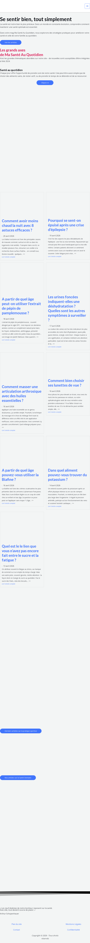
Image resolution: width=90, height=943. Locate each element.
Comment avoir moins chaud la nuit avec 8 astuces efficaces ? (20, 225)
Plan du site (17, 924)
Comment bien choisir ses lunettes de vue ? (66, 382)
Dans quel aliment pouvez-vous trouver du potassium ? (67, 475)
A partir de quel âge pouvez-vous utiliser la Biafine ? (20, 475)
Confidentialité (73, 929)
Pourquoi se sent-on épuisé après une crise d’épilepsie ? (66, 225)
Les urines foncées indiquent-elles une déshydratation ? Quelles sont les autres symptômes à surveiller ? (67, 308)
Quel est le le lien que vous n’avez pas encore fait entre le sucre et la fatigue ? (20, 553)
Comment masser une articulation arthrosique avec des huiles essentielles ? (21, 393)
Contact (16, 929)
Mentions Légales (73, 924)
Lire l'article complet (8, 257)
